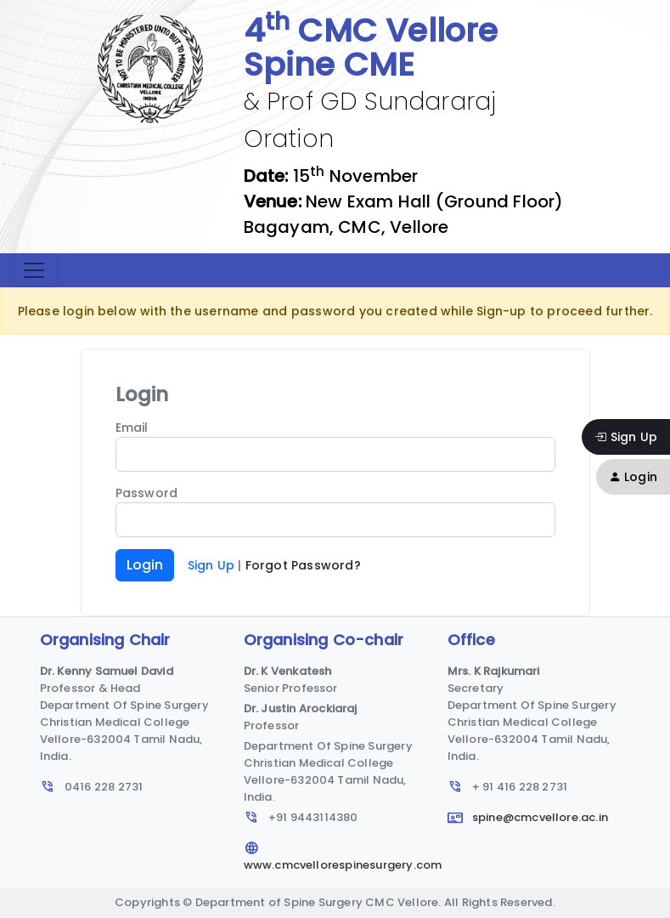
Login (633, 476)
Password (146, 493)
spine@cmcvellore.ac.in (528, 817)
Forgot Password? (303, 565)
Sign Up (625, 436)
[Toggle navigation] (34, 270)
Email (132, 427)
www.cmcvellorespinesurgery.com (343, 856)
